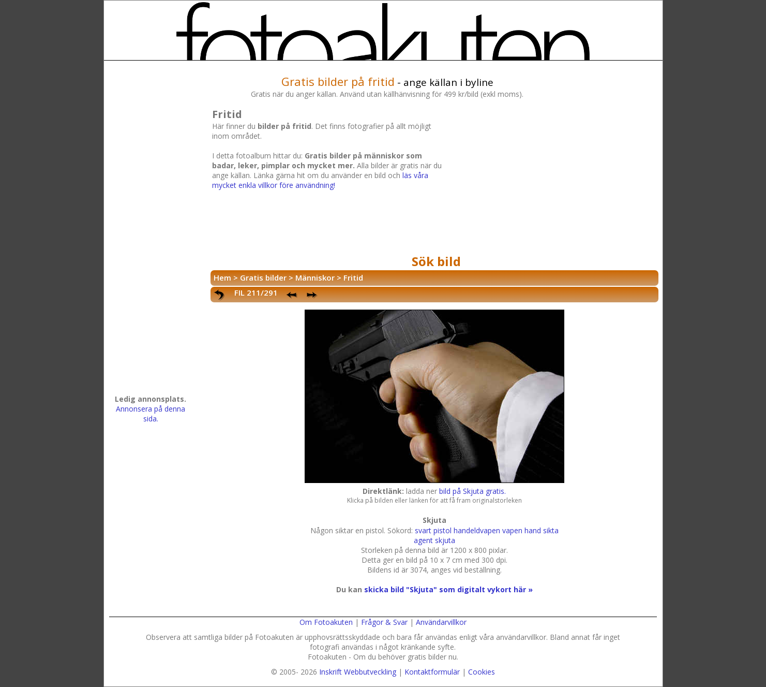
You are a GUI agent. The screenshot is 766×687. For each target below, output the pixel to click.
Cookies (481, 672)
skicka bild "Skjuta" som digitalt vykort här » (448, 589)
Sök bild (436, 261)
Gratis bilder (263, 277)
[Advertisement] (551, 178)
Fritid (353, 277)
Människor (315, 277)
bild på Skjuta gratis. (472, 491)
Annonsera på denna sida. (150, 413)
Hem (222, 277)
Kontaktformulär (432, 672)
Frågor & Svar (384, 622)
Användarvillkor (441, 622)
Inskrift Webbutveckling (357, 672)
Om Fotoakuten (326, 622)
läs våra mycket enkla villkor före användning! (320, 180)
